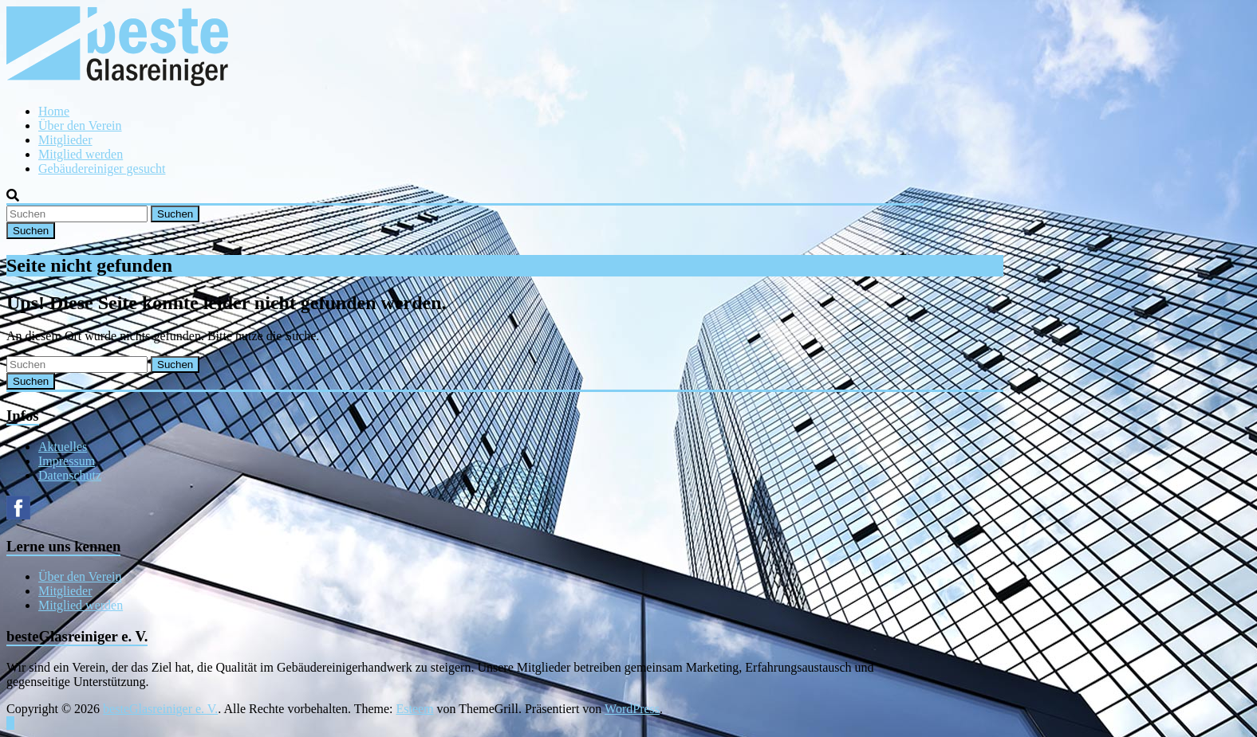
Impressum (66, 461)
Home (53, 111)
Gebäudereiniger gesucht (101, 168)
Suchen (175, 214)
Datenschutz (69, 475)
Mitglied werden (80, 154)
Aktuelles (62, 446)
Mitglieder (65, 140)
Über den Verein (80, 125)
